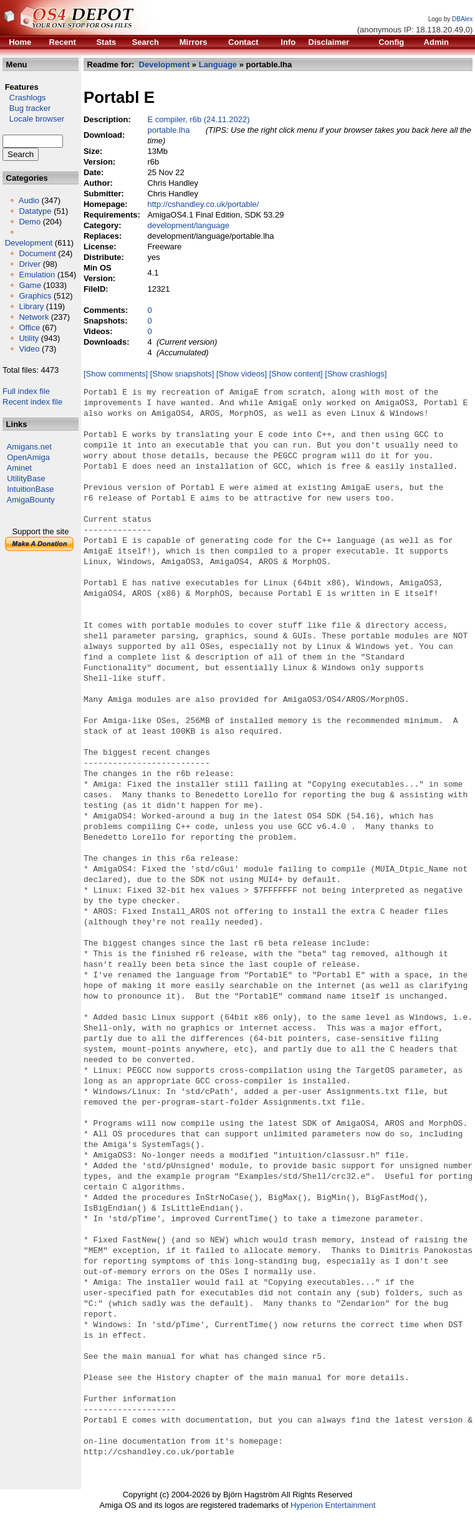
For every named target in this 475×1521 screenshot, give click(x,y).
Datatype (35, 211)
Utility (29, 338)
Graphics (35, 295)
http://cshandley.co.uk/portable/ (203, 204)
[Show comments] (116, 373)
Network (34, 317)
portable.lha (169, 130)
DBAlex (462, 19)
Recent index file (32, 401)
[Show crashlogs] (355, 373)
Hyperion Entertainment (333, 1505)
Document (37, 253)
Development (29, 242)
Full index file (26, 391)
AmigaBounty (31, 499)
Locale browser (33, 118)
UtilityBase (26, 478)
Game (30, 285)
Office (29, 327)
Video (29, 348)
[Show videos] (241, 373)
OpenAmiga (28, 457)
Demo (30, 221)
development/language (189, 225)
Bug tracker (26, 108)
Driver (30, 264)
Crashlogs (24, 97)
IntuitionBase (30, 489)
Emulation (37, 274)
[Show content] (296, 373)
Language (218, 64)
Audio (29, 200)
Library (31, 306)
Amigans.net (29, 446)
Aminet (19, 468)
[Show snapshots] (182, 373)
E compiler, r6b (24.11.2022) (199, 119)
